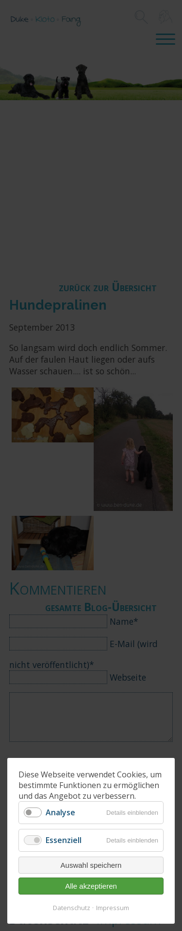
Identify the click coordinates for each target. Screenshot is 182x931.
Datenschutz (71, 907)
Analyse (60, 812)
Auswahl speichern (91, 865)
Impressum (112, 907)
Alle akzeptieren (91, 886)
